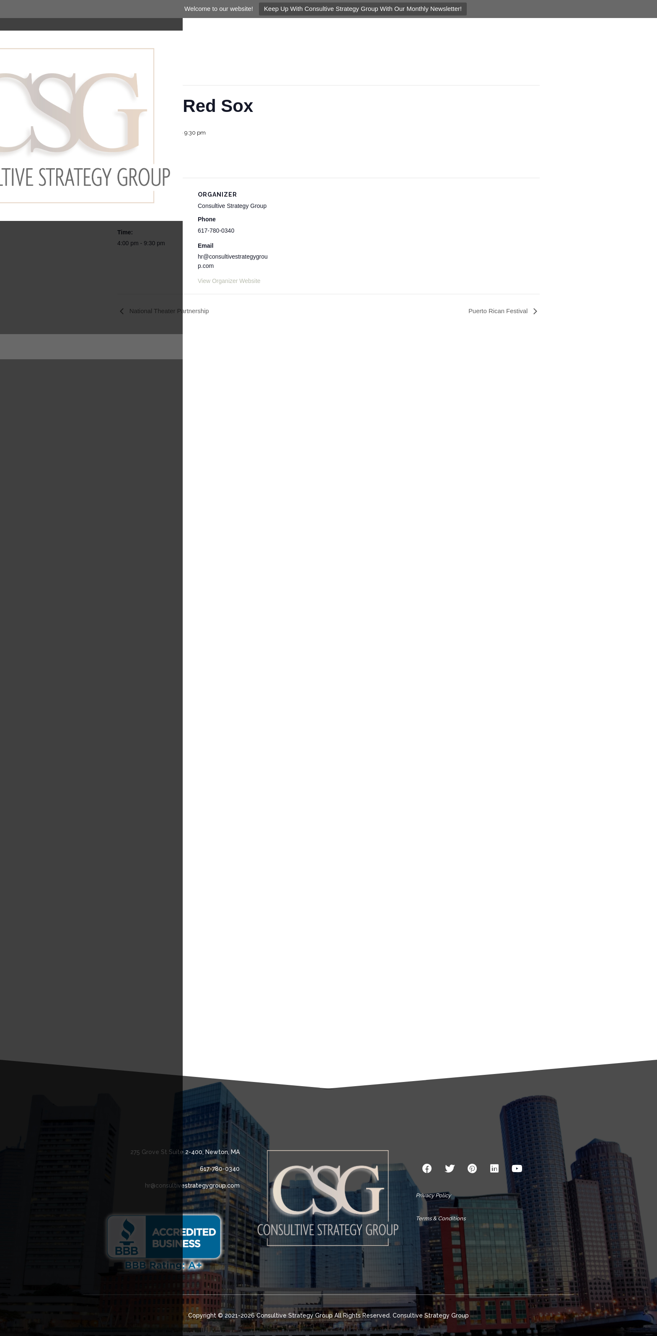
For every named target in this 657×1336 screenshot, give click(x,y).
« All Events (136, 47)
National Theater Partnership (169, 310)
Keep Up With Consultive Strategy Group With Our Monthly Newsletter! (363, 8)
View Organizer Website (229, 281)
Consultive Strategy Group (431, 1315)
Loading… (328, 692)
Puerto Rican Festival (499, 310)
